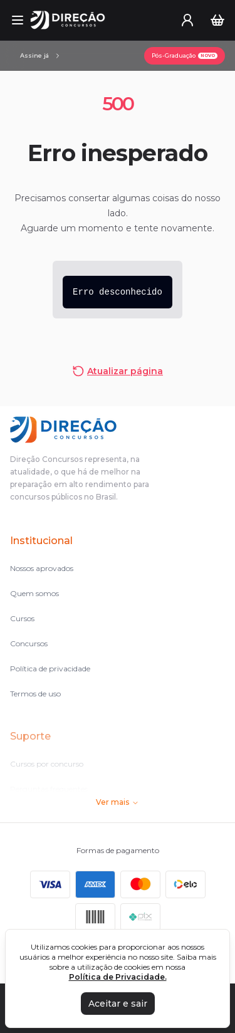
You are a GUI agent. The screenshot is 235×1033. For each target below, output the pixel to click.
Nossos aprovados (41, 568)
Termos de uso (35, 693)
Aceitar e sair (117, 1003)
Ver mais (117, 802)
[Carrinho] (217, 20)
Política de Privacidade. (118, 977)
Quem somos (34, 593)
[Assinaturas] (40, 56)
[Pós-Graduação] (184, 56)
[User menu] (187, 20)
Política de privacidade (50, 668)
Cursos (22, 618)
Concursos (29, 643)
